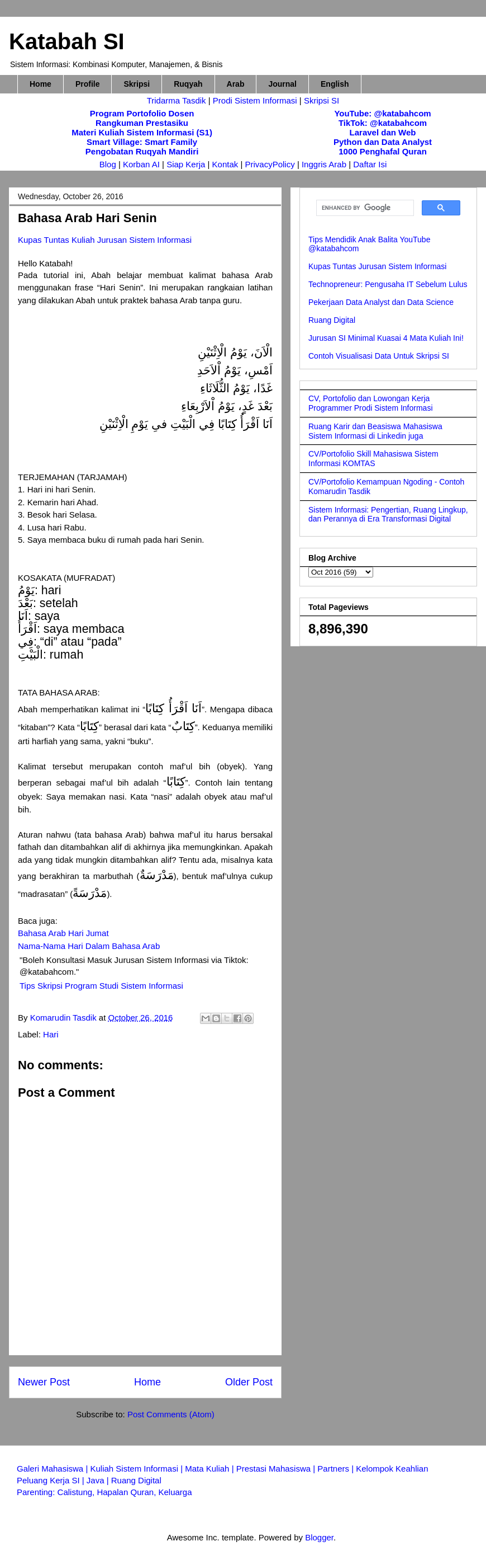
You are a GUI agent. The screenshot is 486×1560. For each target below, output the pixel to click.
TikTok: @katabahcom (383, 123)
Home (40, 83)
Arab (236, 83)
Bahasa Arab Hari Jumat (63, 933)
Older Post (249, 1382)
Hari (51, 1034)
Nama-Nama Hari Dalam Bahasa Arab (89, 946)
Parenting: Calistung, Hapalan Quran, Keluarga (104, 1492)
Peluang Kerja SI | (52, 1480)
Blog (107, 164)
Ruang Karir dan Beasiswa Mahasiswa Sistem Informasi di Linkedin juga (375, 431)
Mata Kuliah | (210, 1468)
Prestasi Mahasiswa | (277, 1468)
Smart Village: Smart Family (142, 142)
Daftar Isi (370, 164)
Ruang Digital (331, 320)
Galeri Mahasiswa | (53, 1468)
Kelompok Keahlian (392, 1468)
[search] (364, 208)
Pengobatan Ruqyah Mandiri (142, 151)
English (335, 83)
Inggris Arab (325, 164)
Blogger (319, 1537)
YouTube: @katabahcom (382, 113)
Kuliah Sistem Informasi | (137, 1468)
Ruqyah (188, 83)
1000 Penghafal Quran (383, 151)
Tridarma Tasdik (177, 100)
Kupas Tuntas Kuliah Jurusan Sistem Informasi (105, 240)
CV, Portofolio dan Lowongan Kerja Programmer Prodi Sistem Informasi (370, 403)
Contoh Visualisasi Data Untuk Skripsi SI (378, 355)
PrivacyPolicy (271, 164)
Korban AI (141, 164)
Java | (99, 1480)
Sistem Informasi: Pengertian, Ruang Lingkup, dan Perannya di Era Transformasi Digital (388, 514)
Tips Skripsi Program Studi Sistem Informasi (101, 985)
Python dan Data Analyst (382, 142)
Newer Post (44, 1382)
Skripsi (136, 83)
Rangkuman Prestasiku (142, 123)
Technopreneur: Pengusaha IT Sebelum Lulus (388, 284)
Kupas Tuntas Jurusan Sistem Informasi (377, 266)
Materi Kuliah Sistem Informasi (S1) (142, 132)
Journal (282, 83)
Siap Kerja (185, 164)
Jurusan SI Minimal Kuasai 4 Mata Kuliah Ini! (386, 337)
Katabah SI (67, 41)
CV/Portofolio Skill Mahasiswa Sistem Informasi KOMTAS (373, 458)
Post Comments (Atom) (171, 1414)
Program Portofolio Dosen (142, 113)
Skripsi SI (321, 100)
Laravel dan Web (383, 132)
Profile (87, 83)
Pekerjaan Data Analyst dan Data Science (381, 302)
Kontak (225, 164)
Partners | (336, 1468)
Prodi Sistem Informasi (255, 100)
